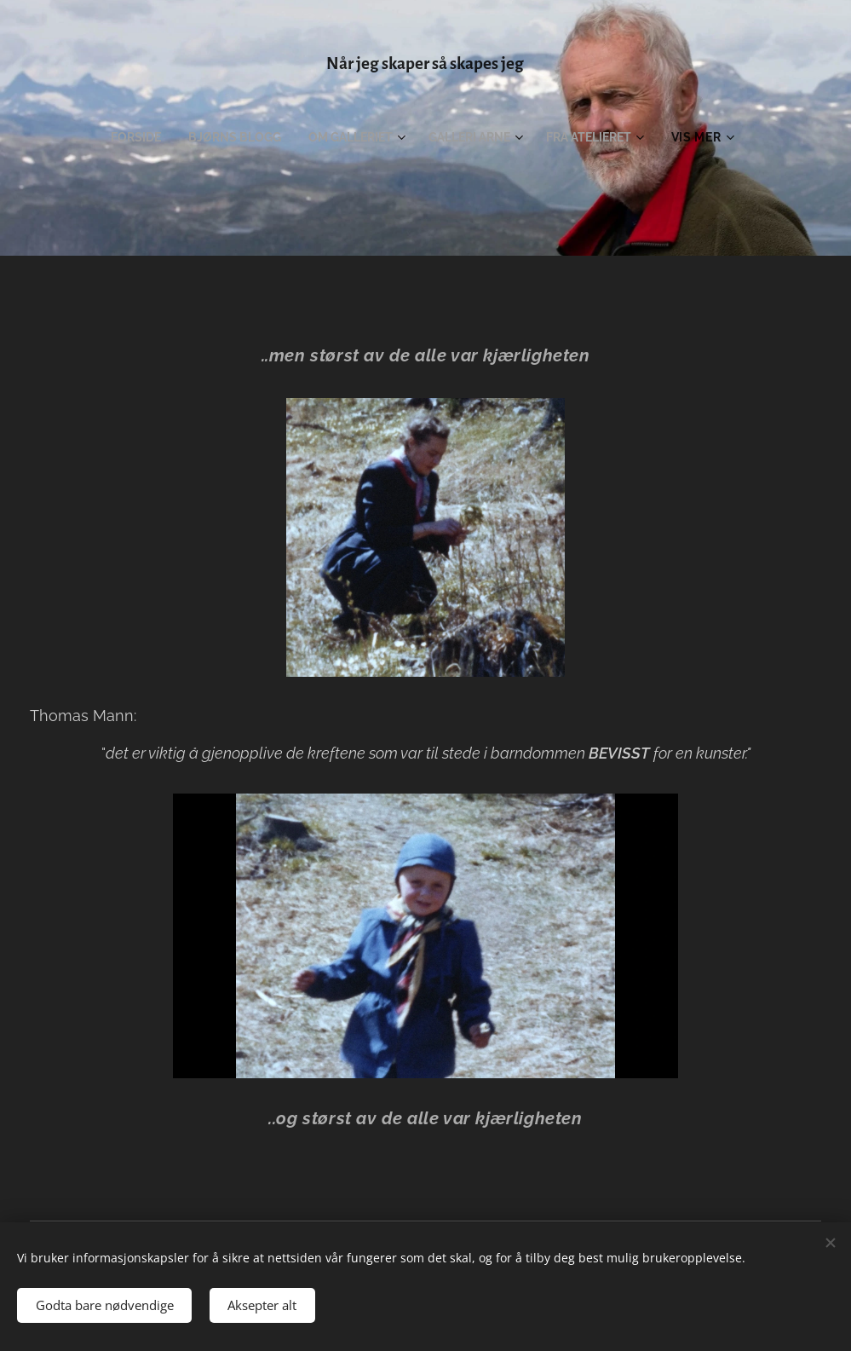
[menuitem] (128, 137)
